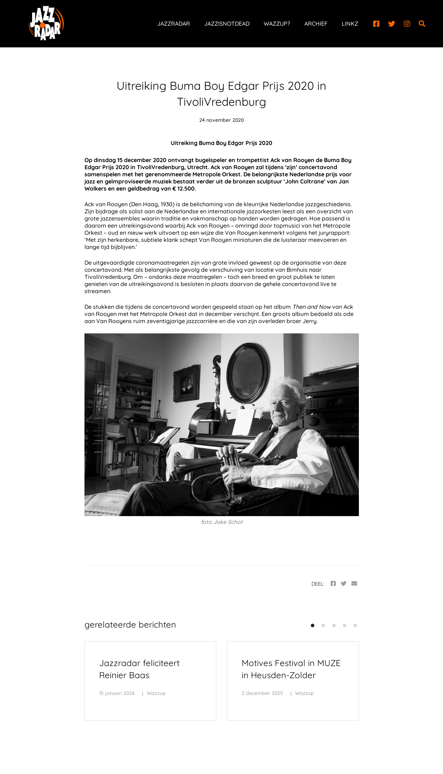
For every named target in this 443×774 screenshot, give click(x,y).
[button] (312, 625)
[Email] (354, 583)
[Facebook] (376, 24)
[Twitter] (392, 24)
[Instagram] (407, 24)
